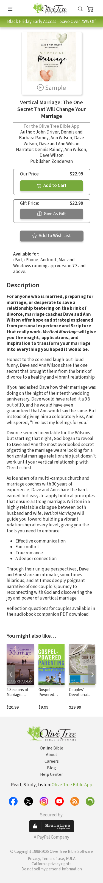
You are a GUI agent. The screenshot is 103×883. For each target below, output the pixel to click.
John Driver (47, 132)
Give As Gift (51, 214)
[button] (80, 9)
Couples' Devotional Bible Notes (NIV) (79, 697)
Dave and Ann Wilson (59, 144)
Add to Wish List (51, 235)
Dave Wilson (51, 155)
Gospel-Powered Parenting (46, 695)
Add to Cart (51, 185)
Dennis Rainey (48, 149)
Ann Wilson (61, 138)
